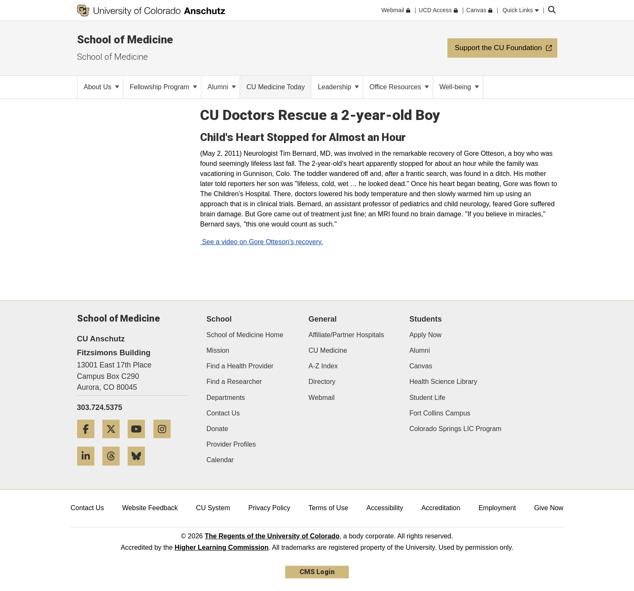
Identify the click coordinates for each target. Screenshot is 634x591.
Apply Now (425, 334)
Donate (217, 428)
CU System (213, 507)
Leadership (338, 87)
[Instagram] (165, 441)
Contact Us (223, 413)
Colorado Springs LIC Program (455, 428)
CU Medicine (327, 350)
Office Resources (399, 87)
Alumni (222, 87)
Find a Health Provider (239, 366)
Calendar (220, 459)
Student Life (427, 397)
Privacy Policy (269, 507)
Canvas (420, 366)
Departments (225, 397)
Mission (217, 350)
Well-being (459, 87)
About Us (101, 87)
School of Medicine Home (244, 334)
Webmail (321, 397)
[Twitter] (114, 441)
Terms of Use (328, 507)
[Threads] (114, 468)
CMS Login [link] (317, 572)
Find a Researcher (234, 381)
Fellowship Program (163, 87)
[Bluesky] (139, 468)
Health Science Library (443, 381)
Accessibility (384, 507)
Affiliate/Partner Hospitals (346, 334)
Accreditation (440, 507)
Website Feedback (150, 507)
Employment (497, 507)
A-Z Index (322, 366)
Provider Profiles (231, 444)
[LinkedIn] (89, 468)
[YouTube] (139, 441)
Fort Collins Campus (440, 413)
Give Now (548, 507)
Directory (321, 381)
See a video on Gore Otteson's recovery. (261, 241)
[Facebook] (89, 441)
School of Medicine (125, 39)
